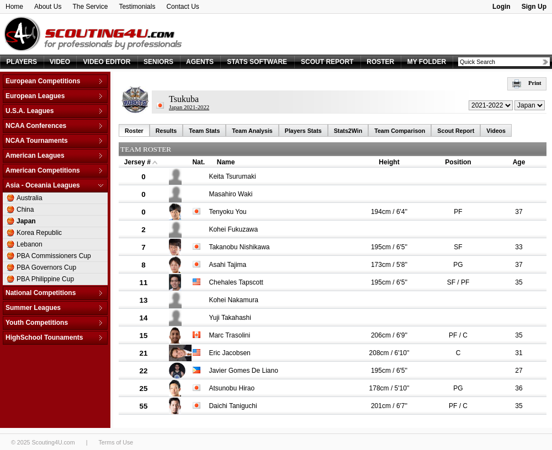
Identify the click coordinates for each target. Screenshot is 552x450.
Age (519, 162)
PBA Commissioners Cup (54, 256)
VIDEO (60, 62)
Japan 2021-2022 (189, 107)
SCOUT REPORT (327, 62)
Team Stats (204, 130)
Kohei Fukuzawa (233, 229)
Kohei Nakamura (233, 300)
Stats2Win (348, 130)
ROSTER (380, 62)
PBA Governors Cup (46, 267)
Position (458, 162)
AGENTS (200, 62)
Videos (496, 130)
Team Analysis (252, 130)
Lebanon (30, 244)
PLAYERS (22, 62)
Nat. (198, 162)
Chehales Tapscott (236, 282)
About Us (47, 6)
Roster (134, 130)
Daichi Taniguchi (233, 406)
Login (501, 6)
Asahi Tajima (227, 265)
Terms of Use (115, 442)
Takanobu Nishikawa (239, 247)
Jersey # (137, 162)
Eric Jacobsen (229, 353)
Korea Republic (39, 233)
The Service (90, 6)
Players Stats (303, 130)
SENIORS (158, 62)
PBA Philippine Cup (45, 279)
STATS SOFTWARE (257, 62)
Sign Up (534, 6)
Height (389, 162)
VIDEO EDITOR (107, 62)
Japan (26, 221)
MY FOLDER (426, 62)
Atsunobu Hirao (231, 388)
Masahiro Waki (230, 194)
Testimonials (137, 6)
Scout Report (455, 130)
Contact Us (182, 6)
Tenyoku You (227, 212)
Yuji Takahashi (230, 318)
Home (14, 6)
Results (166, 130)
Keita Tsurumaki (232, 176)
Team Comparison (399, 130)
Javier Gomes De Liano (243, 370)
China (25, 209)
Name (226, 162)
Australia (30, 198)
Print (526, 83)
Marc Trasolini (229, 335)
